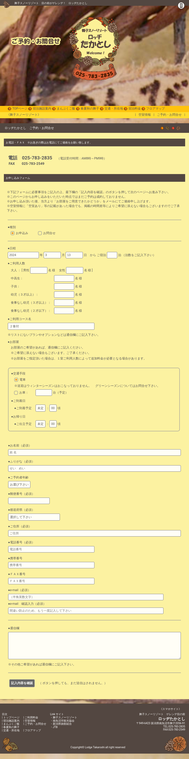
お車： (24, 392)
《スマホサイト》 (170, 714)
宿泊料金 (134, 108)
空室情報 (144, 114)
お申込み (22, 233)
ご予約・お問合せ (169, 114)
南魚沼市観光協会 (63, 726)
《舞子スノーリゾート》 (24, 114)
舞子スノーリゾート (26, 3)
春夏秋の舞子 (90, 108)
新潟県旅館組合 (62, 729)
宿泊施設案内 (42, 108)
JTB (55, 732)
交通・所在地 (114, 108)
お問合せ (49, 233)
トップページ (11, 722)
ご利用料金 (31, 722)
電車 (22, 379)
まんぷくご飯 (66, 108)
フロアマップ (155, 108)
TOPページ (19, 108)
